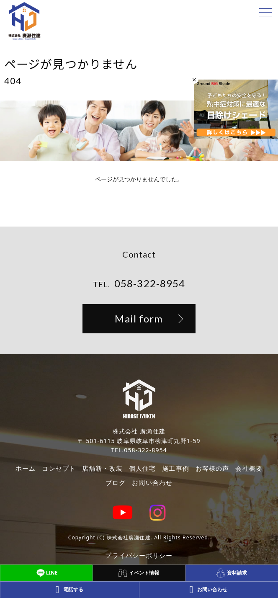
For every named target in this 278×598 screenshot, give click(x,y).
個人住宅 (142, 468)
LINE (46, 572)
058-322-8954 (149, 283)
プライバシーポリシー (138, 555)
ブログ (116, 482)
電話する (70, 590)
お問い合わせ (152, 482)
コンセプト (59, 468)
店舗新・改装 (102, 468)
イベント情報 (138, 573)
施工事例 (175, 468)
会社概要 (248, 468)
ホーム (25, 468)
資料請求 (231, 572)
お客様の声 (212, 468)
